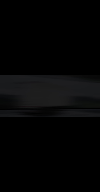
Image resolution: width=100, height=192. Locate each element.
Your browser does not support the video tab (50, 96)
